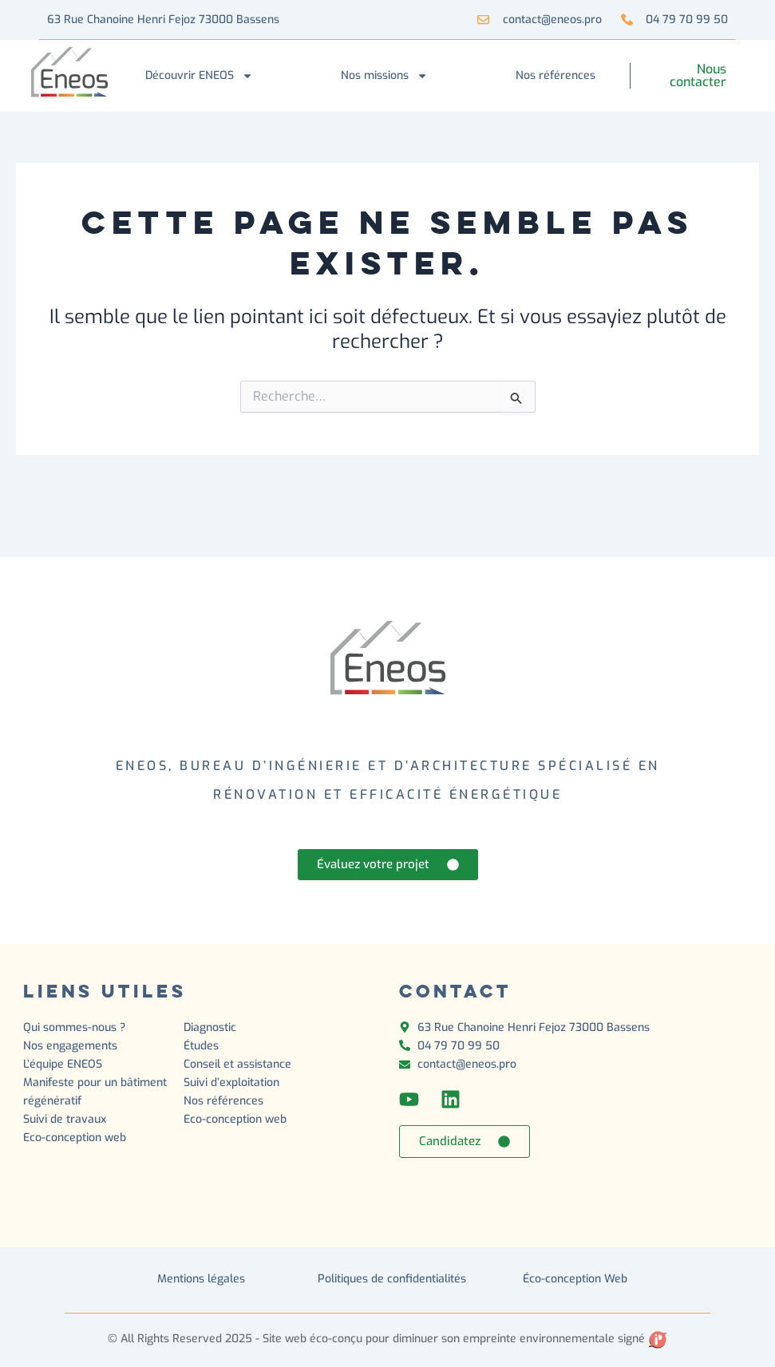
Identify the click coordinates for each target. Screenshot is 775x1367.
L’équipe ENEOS (62, 1064)
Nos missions (384, 75)
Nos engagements (70, 1045)
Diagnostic (211, 1027)
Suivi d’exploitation (233, 1082)
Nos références (555, 75)
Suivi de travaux (66, 1119)
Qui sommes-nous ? (74, 1027)
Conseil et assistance (237, 1064)
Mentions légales (201, 1278)
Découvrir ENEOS (199, 75)
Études (203, 1045)
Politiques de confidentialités (392, 1278)
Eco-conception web (74, 1137)
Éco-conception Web (575, 1278)
